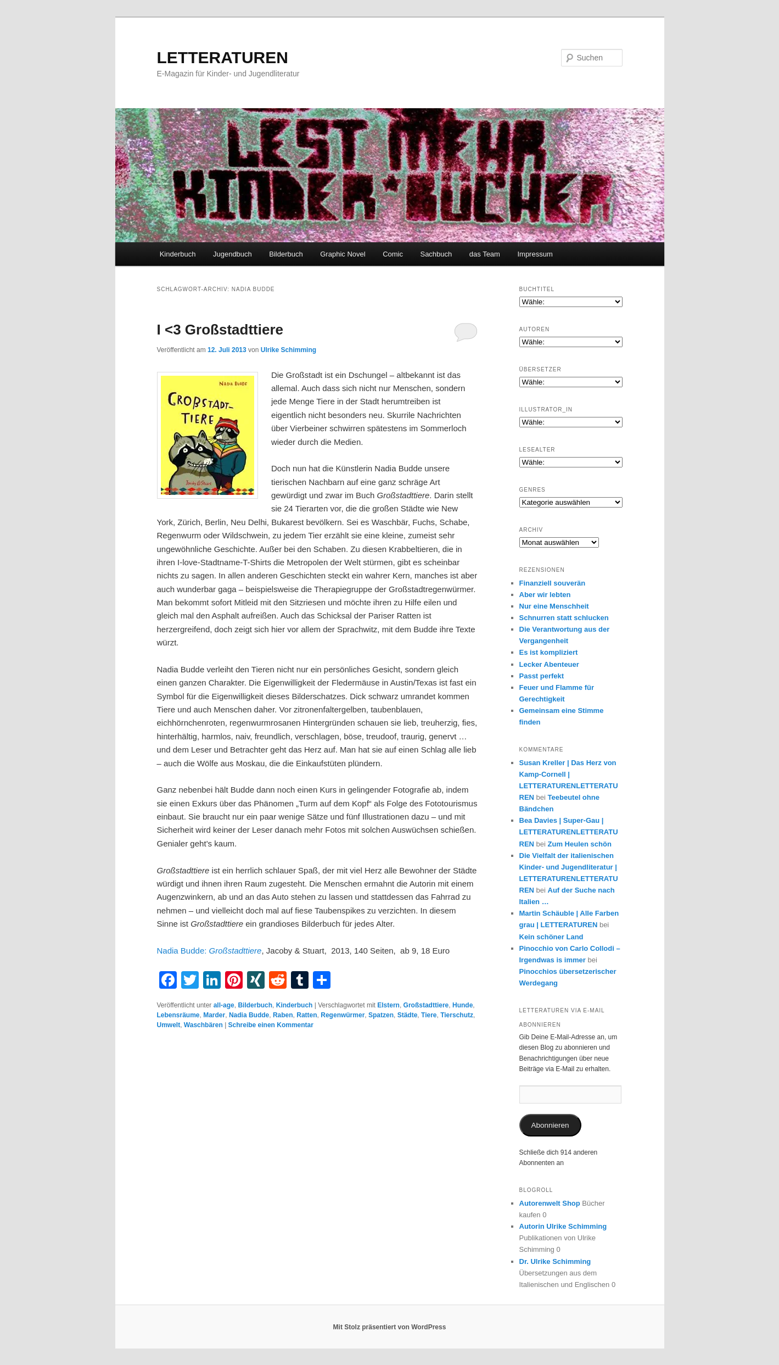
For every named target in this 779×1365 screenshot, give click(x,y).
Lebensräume (178, 1015)
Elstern (388, 1005)
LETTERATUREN (222, 57)
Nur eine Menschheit (554, 606)
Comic (393, 254)
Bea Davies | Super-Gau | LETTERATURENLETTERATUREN (568, 832)
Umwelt (169, 1025)
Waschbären (203, 1025)
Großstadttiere (426, 1005)
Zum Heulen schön (580, 844)
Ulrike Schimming (288, 350)
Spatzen (381, 1015)
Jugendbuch (232, 254)
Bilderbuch (285, 254)
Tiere (428, 1015)
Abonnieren (550, 1125)
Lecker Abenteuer (549, 664)
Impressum (534, 254)
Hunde (462, 1005)
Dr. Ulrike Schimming (555, 1261)
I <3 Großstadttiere (220, 329)
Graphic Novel (342, 254)
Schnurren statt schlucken (564, 618)
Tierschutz (456, 1015)
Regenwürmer (343, 1015)
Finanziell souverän (552, 583)
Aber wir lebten (545, 594)
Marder (214, 1015)
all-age (224, 1005)
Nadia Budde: (209, 950)
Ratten (306, 1015)
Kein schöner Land (551, 937)
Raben (283, 1015)
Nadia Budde (249, 1015)
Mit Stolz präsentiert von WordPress (389, 1327)
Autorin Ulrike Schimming (563, 1226)
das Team (484, 254)
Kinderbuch (178, 254)
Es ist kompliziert (548, 652)
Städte (407, 1015)
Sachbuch (436, 254)
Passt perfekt (541, 676)
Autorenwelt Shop (549, 1203)
